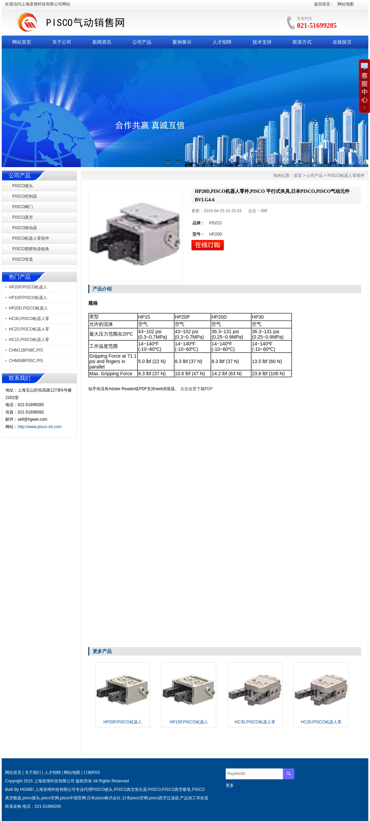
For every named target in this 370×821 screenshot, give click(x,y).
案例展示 (181, 42)
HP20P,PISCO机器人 (28, 287)
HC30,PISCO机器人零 (29, 318)
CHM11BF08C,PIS (26, 350)
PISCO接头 (22, 185)
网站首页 (21, 42)
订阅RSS (92, 772)
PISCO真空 (22, 217)
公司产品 (141, 42)
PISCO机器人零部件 (30, 238)
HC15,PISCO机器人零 (29, 339)
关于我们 (33, 772)
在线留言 (342, 42)
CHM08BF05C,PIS (26, 360)
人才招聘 (222, 42)
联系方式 (302, 42)
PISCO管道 (22, 259)
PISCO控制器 (24, 196)
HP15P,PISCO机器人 (28, 297)
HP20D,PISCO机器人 (28, 308)
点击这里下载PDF (196, 388)
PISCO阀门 (22, 206)
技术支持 (262, 42)
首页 (298, 175)
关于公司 (61, 42)
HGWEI (27, 789)
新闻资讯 (101, 42)
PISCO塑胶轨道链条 (30, 248)
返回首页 (322, 4)
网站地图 (345, 4)
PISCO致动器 (24, 227)
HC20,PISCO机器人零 (29, 329)
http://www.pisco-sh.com (39, 426)
